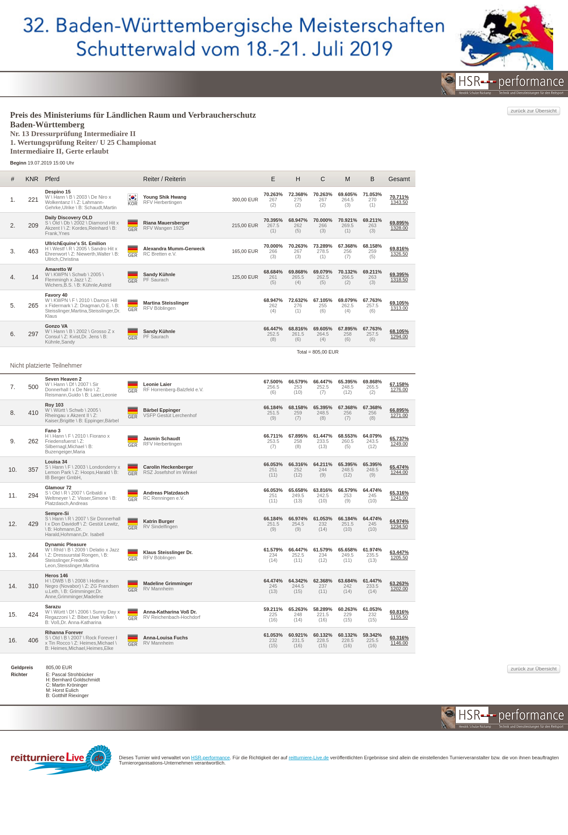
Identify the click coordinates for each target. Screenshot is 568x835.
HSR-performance (295, 808)
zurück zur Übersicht (455, 95)
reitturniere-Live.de (402, 808)
